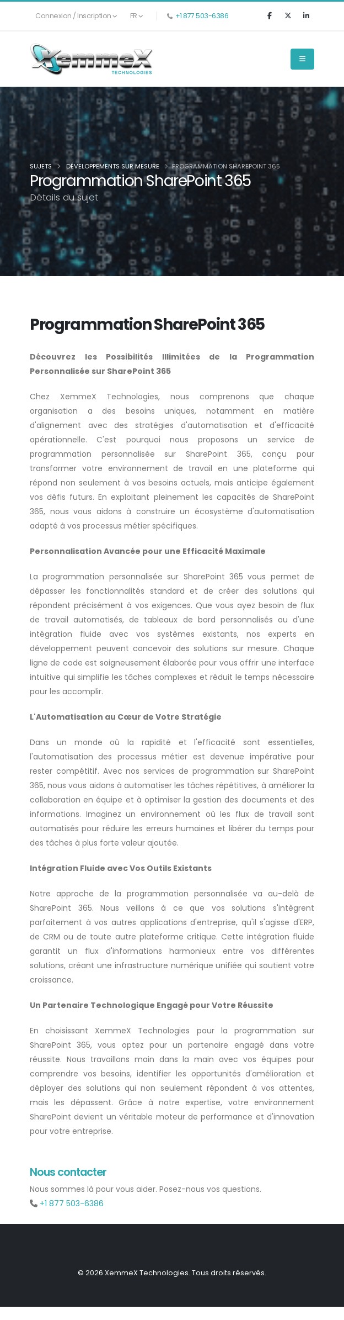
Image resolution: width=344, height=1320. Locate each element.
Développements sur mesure (112, 166)
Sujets (41, 166)
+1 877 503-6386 (202, 15)
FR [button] (136, 15)
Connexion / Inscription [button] (76, 15)
